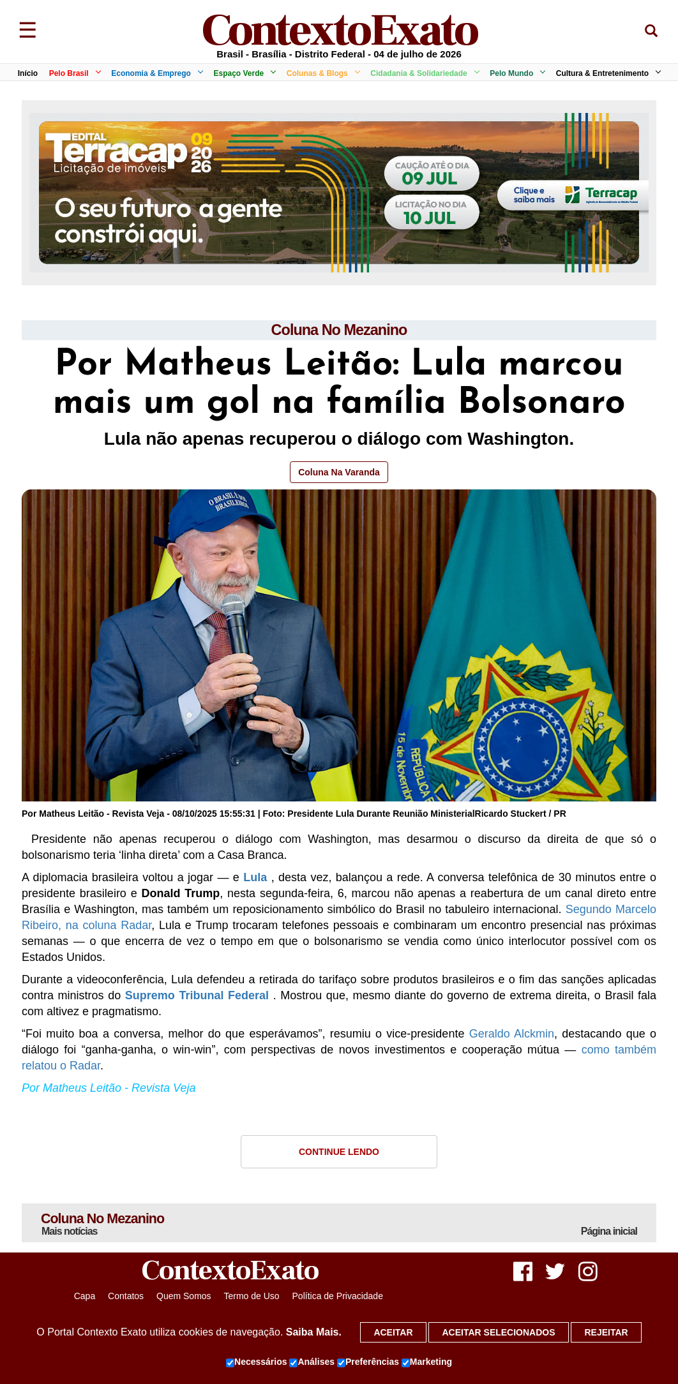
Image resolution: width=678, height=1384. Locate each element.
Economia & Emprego (155, 73)
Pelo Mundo (515, 73)
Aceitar (392, 1332)
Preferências (368, 1362)
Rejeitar (606, 1332)
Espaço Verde (242, 73)
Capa (84, 1297)
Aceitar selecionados (498, 1332)
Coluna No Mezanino (339, 330)
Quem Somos (183, 1297)
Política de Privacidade (337, 1297)
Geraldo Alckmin (511, 1034)
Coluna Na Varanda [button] (339, 472)
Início (28, 73)
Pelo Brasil (72, 73)
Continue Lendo (339, 1152)
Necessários (256, 1362)
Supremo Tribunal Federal (197, 996)
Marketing (427, 1362)
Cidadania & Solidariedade (422, 73)
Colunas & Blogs (321, 73)
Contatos (126, 1297)
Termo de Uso (251, 1297)
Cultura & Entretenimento (606, 73)
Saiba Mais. (314, 1332)
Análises (312, 1362)
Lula (255, 878)
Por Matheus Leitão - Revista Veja (108, 1088)
